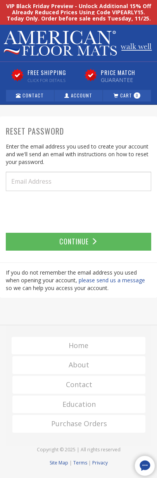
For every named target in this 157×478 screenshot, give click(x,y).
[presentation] (65, 212)
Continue (78, 241)
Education (79, 404)
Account (78, 95)
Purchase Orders (79, 423)
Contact (30, 95)
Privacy (100, 462)
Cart (127, 95)
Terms (80, 462)
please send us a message (112, 280)
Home (78, 345)
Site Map (59, 462)
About (79, 364)
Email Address (31, 181)
